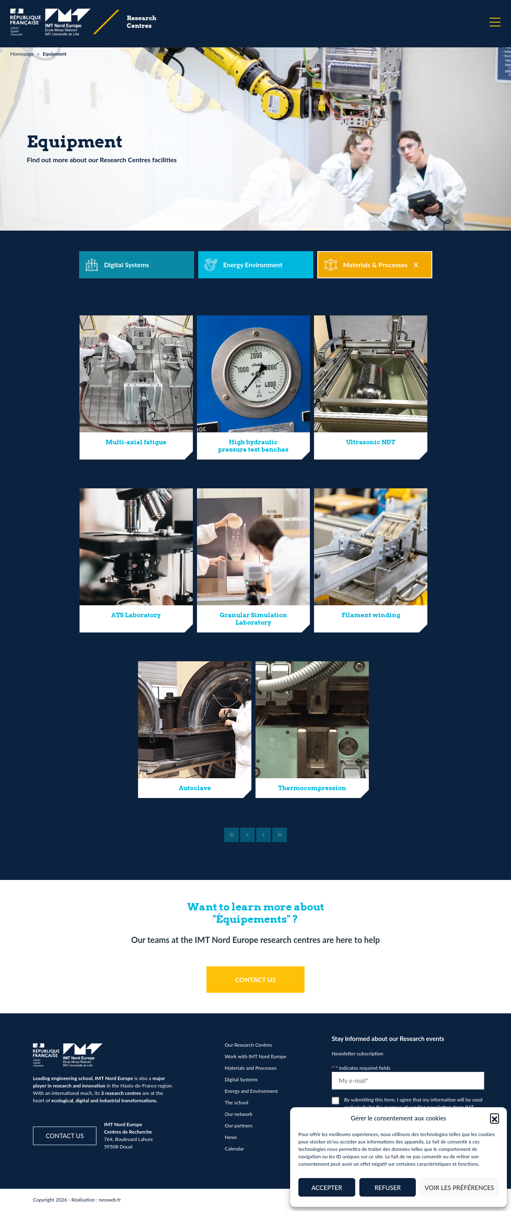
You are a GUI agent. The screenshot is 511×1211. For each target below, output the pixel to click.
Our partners (238, 1125)
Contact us (65, 1135)
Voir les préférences (459, 1187)
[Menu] (494, 22)
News (231, 1137)
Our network (238, 1114)
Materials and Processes (251, 1068)
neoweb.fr (110, 1200)
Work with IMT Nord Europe (255, 1056)
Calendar (234, 1149)
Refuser (388, 1187)
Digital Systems (241, 1079)
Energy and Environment (251, 1091)
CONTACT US (255, 979)
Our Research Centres (248, 1045)
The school (236, 1102)
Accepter (327, 1187)
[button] (494, 1118)
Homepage (22, 54)
